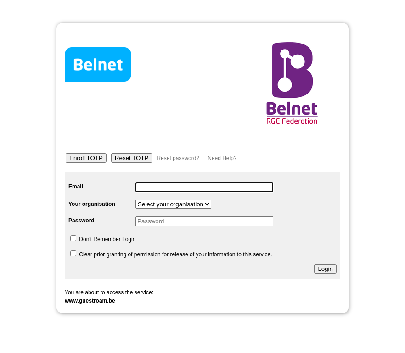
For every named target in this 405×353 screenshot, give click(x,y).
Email (75, 186)
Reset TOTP (132, 157)
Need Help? (222, 158)
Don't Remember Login (102, 239)
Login (325, 268)
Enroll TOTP (86, 157)
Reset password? (178, 158)
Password (81, 220)
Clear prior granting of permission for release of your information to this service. (171, 254)
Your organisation (91, 204)
